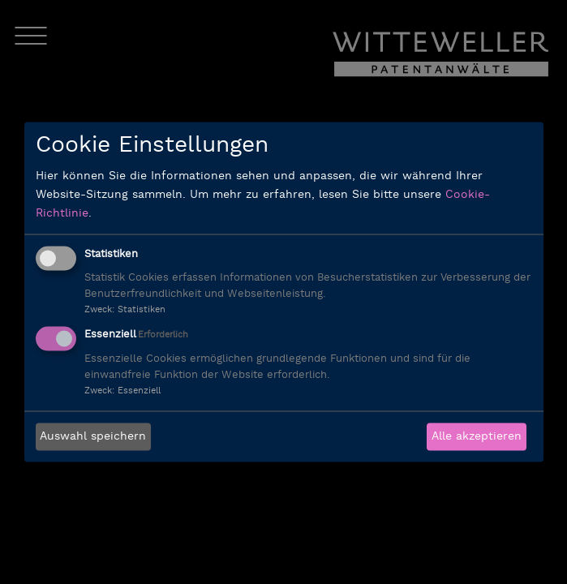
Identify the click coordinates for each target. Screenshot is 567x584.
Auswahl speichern (93, 436)
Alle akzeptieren (477, 436)
